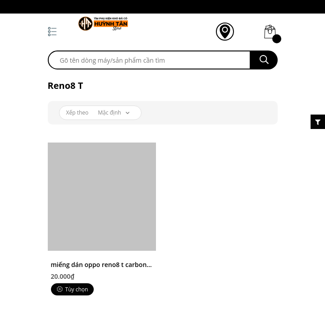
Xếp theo (77, 112)
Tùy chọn (72, 289)
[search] (149, 60)
